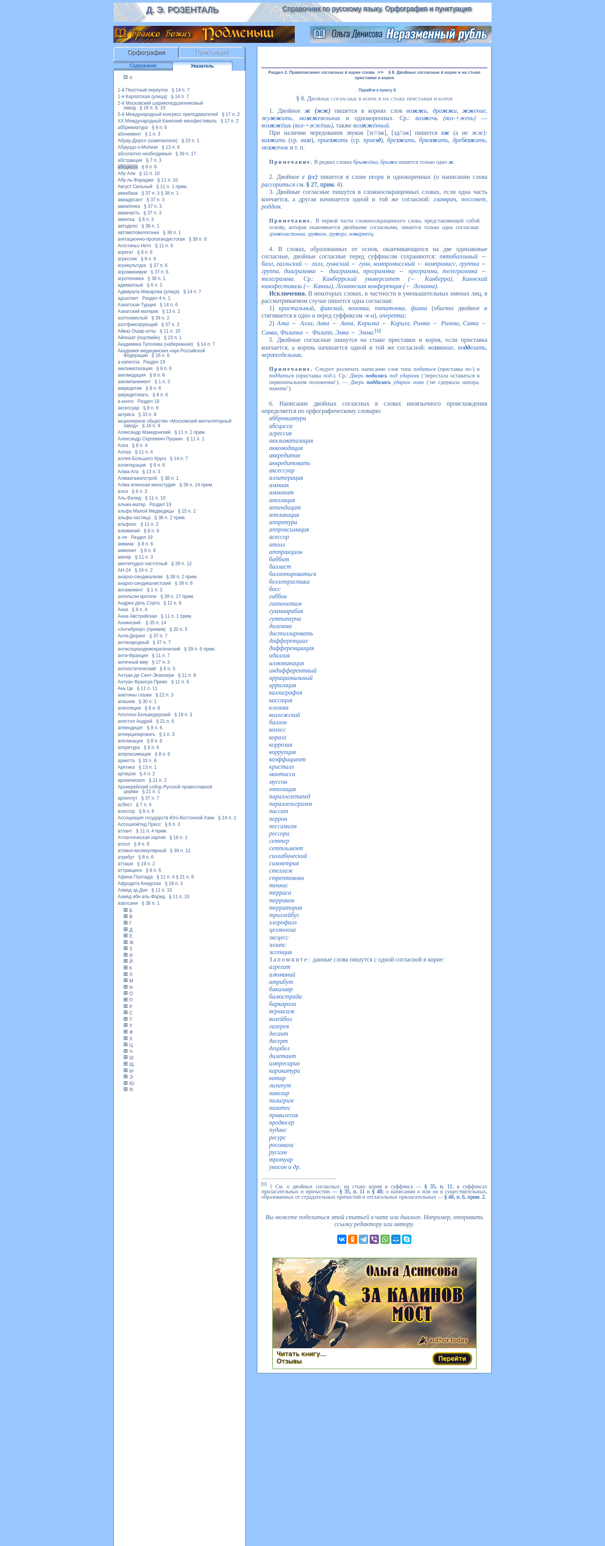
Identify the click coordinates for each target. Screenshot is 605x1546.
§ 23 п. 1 (190, 140)
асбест (125, 804)
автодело (128, 226)
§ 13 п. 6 (171, 147)
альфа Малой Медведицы (146, 511)
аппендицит (130, 728)
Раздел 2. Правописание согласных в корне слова (321, 72)
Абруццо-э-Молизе (138, 147)
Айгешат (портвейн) (139, 337)
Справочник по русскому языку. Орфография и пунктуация (376, 8)
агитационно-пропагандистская (151, 239)
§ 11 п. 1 (195, 439)
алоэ (123, 491)
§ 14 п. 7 (181, 90)
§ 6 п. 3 (146, 219)
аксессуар (128, 408)
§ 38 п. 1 (170, 193)
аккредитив (130, 388)
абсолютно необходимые (145, 153)
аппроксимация (134, 754)
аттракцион (130, 870)
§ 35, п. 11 (438, 1186)
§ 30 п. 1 (148, 701)
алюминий (129, 530)
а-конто (126, 401)
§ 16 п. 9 (151, 425)
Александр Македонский (144, 432)
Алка (123, 445)
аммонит (127, 550)
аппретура (129, 747)
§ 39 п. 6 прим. (199, 649)
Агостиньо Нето (134, 245)
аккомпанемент (134, 381)
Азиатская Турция (137, 305)
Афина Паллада (135, 877)
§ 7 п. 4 (144, 804)
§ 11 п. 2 (149, 524)
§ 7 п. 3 (154, 160)
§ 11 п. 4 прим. (151, 831)
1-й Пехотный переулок (143, 90)
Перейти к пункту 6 (377, 90)
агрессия (127, 259)
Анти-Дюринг (131, 636)
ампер (124, 557)
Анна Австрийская (137, 616)
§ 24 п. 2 (144, 570)
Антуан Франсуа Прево (142, 682)
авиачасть (129, 213)
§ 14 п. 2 (227, 818)
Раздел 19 (154, 362)
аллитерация (132, 465)
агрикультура (132, 265)
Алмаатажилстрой (137, 478)
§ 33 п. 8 (148, 414)
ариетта (126, 760)
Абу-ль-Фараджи (136, 180)
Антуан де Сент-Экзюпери (146, 675)
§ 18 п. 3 (183, 714)
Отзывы (289, 1361)
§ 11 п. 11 (147, 688)
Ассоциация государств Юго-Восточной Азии (166, 818)
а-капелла (128, 362)
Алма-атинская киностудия (147, 485)
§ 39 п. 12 (181, 563)
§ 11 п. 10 (149, 173)
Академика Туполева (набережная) (155, 344)
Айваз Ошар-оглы (137, 331)
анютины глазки (135, 695)
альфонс (127, 524)
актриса (126, 414)
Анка (123, 609)
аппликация (130, 741)
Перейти (452, 1358)
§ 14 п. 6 (169, 305)
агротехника (131, 278)
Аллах (124, 452)
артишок (127, 773)
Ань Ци (125, 688)
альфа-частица (134, 517)
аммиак (126, 544)
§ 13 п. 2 (171, 311)
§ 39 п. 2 (160, 318)
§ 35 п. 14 (156, 622)
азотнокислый (132, 318)
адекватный (130, 285)
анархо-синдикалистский (144, 583)
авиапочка (129, 206)
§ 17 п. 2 (231, 114)
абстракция (130, 160)
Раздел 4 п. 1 (156, 298)
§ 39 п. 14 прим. (196, 485)
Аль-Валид (129, 498)
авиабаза (128, 193)
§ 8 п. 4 (139, 445)
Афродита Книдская (139, 883)
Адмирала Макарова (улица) (148, 291)
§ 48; (378, 1191)
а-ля (122, 537)
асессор (126, 811)
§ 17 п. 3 (161, 662)
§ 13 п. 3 (151, 471)
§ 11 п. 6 (164, 245)
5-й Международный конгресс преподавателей (168, 114)
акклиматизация (135, 368)
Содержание (142, 65)
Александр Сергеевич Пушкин (150, 439)
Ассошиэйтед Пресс (139, 824)
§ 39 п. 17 (186, 153)
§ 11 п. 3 (144, 557)
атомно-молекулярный (142, 850)
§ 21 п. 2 (158, 780)
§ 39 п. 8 (198, 239)
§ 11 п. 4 (144, 452)
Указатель (202, 66)
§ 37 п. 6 (159, 265)
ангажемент (130, 590)
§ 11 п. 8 (173, 603)
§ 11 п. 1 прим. (172, 186)
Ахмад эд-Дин (133, 890)
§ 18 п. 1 (178, 837)
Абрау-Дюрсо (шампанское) (147, 140)
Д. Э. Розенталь (182, 9)
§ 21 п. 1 (151, 791)
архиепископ (131, 780)
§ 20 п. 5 (178, 629)
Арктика (126, 767)
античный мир (133, 662)
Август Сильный (135, 186)
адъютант (128, 298)
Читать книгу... (301, 1353)
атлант (125, 831)
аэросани (128, 903)
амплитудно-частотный (142, 563)
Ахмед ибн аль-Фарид (141, 896)
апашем (126, 701)
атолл (124, 844)
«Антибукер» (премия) (142, 629)
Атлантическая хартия (142, 837)
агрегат (125, 252)
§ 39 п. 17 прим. (177, 596)
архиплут (127, 798)
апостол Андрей (135, 721)
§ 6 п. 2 (154, 285)
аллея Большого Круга (142, 458)
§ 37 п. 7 (158, 636)
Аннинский (130, 622)
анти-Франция (133, 655)
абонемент (129, 134)
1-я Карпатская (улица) (142, 96)
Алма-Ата (128, 471)
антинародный (133, 642)
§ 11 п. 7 (161, 655)
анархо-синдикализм (140, 576)
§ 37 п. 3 (151, 193)
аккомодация (131, 375)
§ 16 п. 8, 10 (153, 107)
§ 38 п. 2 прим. (170, 517)
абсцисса (128, 167)
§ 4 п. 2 (147, 773)
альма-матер (131, 504)
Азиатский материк (138, 311)
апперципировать (136, 734)
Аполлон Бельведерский (144, 714)
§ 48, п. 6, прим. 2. (465, 1197)
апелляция (129, 708)
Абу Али (126, 173)
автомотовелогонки (138, 232)
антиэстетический (137, 668)
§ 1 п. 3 (153, 134)
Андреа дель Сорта (139, 603)
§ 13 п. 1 (148, 767)
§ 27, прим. (320, 184)
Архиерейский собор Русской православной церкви (165, 789)
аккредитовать (133, 395)
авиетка (126, 219)
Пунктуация (211, 52)
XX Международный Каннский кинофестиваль (167, 121)
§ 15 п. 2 (187, 511)
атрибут (126, 857)
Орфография (146, 52)
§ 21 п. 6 (165, 721)
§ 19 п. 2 (146, 863)
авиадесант (130, 199)
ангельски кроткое (137, 596)
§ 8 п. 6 (159, 127)
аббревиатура (133, 127)
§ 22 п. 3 (164, 695)
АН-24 (124, 570)
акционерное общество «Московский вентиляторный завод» (175, 423)
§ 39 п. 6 (184, 583)
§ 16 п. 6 (161, 355)
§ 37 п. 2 (170, 324)
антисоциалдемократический (149, 649)
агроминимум (132, 272)
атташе (125, 863)
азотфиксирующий (137, 324)
